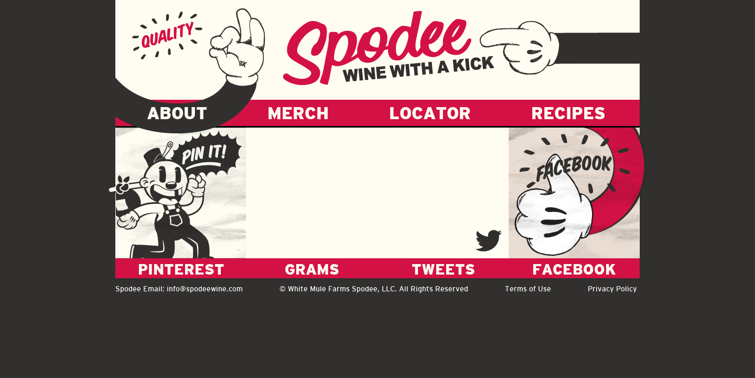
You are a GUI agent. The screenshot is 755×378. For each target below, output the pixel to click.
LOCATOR (430, 112)
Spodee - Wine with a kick (388, 47)
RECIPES (568, 112)
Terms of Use (528, 289)
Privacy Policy (612, 289)
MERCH (298, 112)
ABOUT (177, 112)
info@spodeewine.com (205, 289)
